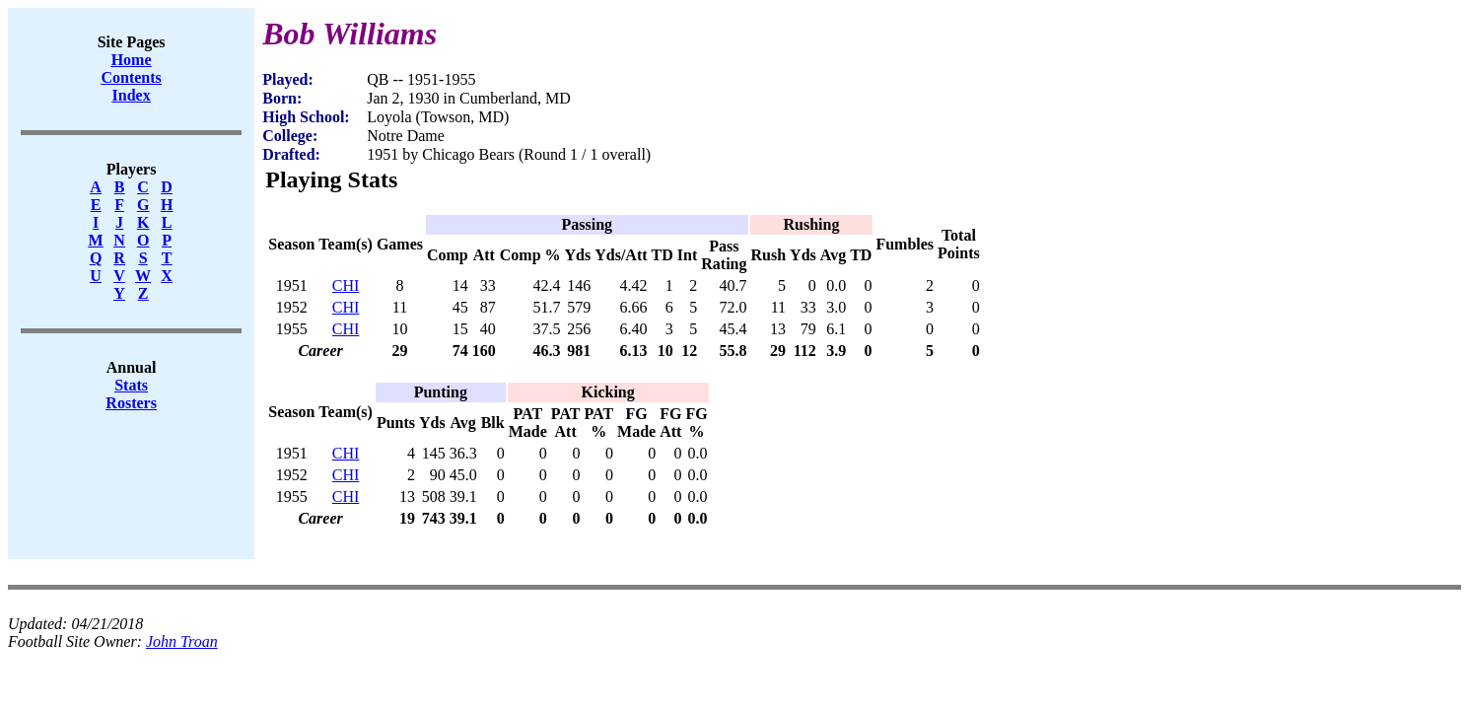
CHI (346, 285)
